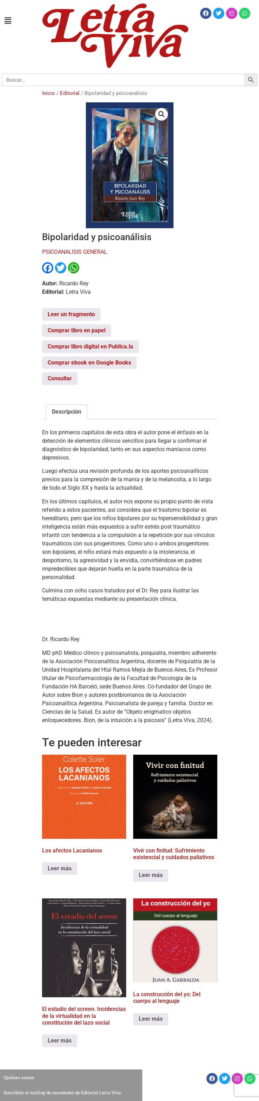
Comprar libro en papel (76, 330)
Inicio (48, 93)
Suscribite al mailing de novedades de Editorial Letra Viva (62, 1092)
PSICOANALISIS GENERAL (74, 252)
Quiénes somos (19, 1077)
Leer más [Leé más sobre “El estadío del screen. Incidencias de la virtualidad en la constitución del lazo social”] (59, 1040)
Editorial (70, 93)
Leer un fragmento (71, 314)
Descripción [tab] (66, 411)
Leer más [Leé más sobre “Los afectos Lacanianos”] (59, 868)
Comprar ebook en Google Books (89, 362)
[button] (8, 20)
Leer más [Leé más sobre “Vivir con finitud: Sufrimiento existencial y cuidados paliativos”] (151, 875)
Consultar (60, 378)
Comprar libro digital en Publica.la (90, 346)
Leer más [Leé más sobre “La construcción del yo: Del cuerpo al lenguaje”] (151, 1018)
